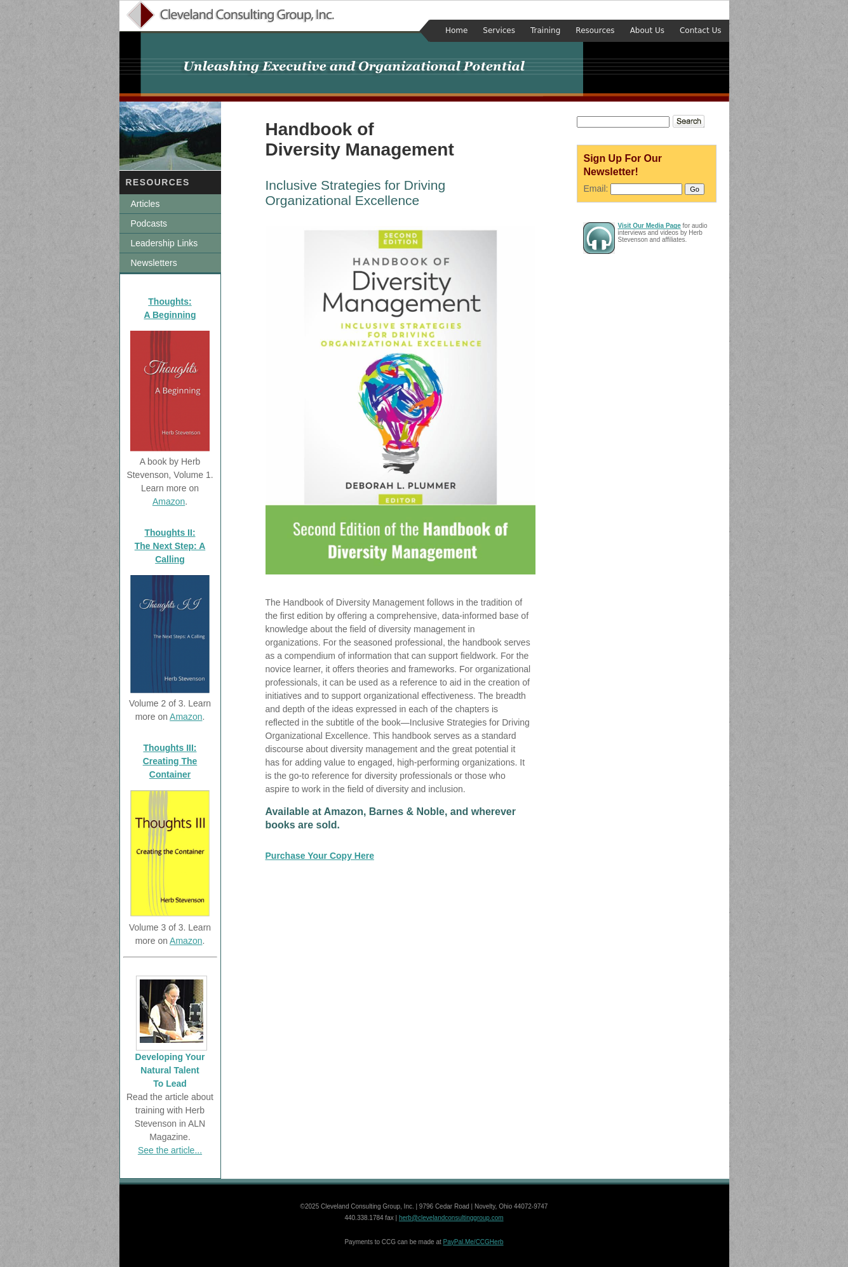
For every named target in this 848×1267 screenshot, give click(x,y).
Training (545, 30)
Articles (145, 204)
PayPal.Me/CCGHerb (473, 1241)
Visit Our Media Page (649, 225)
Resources (594, 30)
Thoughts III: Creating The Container (170, 761)
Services (499, 30)
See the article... (170, 1150)
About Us (647, 30)
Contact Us (701, 30)
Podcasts (149, 223)
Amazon (168, 501)
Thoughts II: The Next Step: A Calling (170, 545)
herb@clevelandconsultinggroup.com (451, 1217)
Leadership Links (164, 243)
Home (456, 30)
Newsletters (154, 263)
